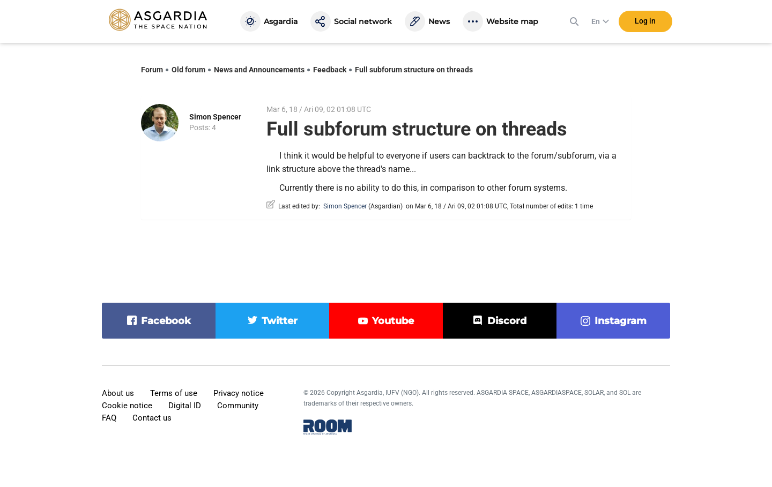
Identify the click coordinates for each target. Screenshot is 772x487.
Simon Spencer (215, 117)
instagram (621, 321)
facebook (166, 321)
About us (118, 393)
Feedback (329, 69)
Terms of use (173, 393)
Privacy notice (238, 393)
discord (506, 321)
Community (237, 405)
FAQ (109, 418)
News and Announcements (259, 69)
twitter (280, 321)
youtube (393, 321)
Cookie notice (127, 405)
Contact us (152, 418)
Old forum (188, 69)
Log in (645, 21)
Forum (152, 69)
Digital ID (184, 405)
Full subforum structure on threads (414, 69)
